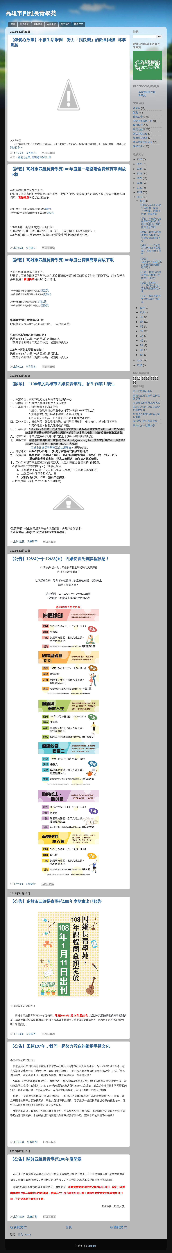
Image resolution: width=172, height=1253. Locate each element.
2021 (140, 183)
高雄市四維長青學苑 (30, 13)
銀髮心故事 (24, 157)
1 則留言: (31, 884)
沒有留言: (31, 153)
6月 (142, 331)
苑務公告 (138, 116)
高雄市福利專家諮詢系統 (146, 402)
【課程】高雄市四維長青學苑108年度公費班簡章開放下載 (62, 260)
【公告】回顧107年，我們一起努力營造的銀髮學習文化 (60, 1046)
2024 (140, 168)
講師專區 (38, 24)
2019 (140, 192)
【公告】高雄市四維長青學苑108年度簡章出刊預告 (56, 901)
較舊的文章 (118, 1227)
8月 (142, 321)
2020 (140, 187)
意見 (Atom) (24, 1234)
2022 (140, 178)
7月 (142, 326)
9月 (142, 317)
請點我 (48, 209)
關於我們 (65, 24)
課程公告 (138, 146)
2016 (140, 365)
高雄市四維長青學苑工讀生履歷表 (51, 447)
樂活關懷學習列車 (41, 157)
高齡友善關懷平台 (142, 121)
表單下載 (51, 24)
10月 (142, 312)
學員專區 (24, 24)
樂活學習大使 (140, 133)
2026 (140, 159)
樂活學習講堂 (140, 138)
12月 (142, 201)
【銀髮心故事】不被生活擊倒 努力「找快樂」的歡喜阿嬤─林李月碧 (150, 209)
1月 (142, 354)
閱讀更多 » (16, 147)
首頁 (13, 24)
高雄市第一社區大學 (144, 425)
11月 (142, 307)
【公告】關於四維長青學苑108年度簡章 (45, 1159)
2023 (140, 173)
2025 (140, 164)
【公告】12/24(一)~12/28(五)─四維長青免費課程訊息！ (60, 559)
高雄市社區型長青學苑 (145, 421)
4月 (142, 340)
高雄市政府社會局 (142, 391)
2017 (140, 360)
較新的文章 (18, 1227)
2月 (142, 350)
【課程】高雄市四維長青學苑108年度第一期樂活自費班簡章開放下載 (150, 223)
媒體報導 (138, 125)
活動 (135, 112)
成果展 (136, 108)
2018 (140, 197)
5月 (142, 336)
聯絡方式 (78, 24)
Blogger (92, 1246)
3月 (142, 345)
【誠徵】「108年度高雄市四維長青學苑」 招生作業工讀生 (62, 384)
